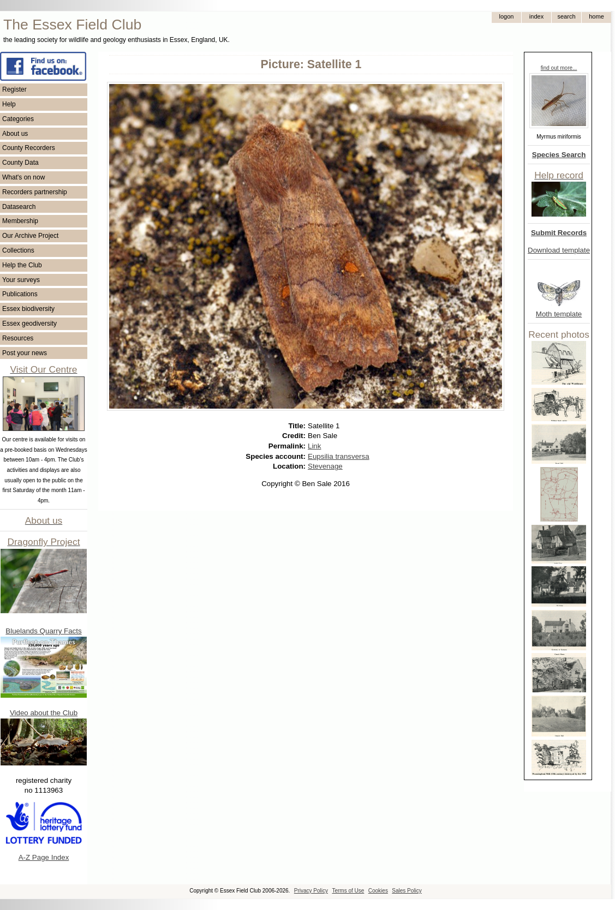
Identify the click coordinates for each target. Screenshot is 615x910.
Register (14, 89)
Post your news (24, 353)
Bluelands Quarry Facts (43, 631)
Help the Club (22, 265)
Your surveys (21, 280)
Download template (559, 250)
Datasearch (18, 207)
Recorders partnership (34, 192)
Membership (20, 221)
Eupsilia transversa (338, 456)
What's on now (23, 177)
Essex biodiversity (28, 309)
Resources (17, 338)
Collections (18, 250)
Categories (18, 119)
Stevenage (325, 466)
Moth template (559, 314)
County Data (20, 162)
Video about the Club (43, 713)
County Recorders (28, 148)
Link (314, 446)
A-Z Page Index (44, 857)
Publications (20, 294)
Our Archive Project (30, 236)
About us (15, 133)
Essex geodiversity (29, 323)
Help (9, 104)
